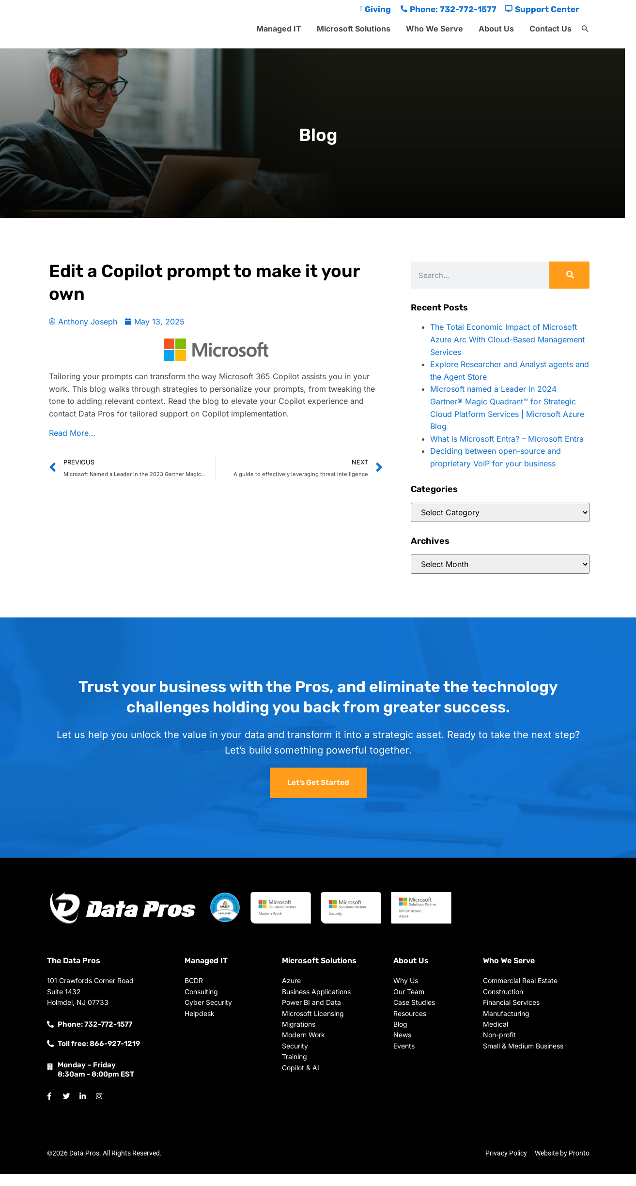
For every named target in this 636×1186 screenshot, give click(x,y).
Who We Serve (434, 28)
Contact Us (550, 28)
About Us (496, 28)
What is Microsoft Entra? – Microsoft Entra (507, 439)
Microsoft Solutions (353, 28)
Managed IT (278, 28)
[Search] (569, 275)
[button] (585, 29)
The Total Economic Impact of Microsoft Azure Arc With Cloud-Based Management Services (507, 339)
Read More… (72, 433)
